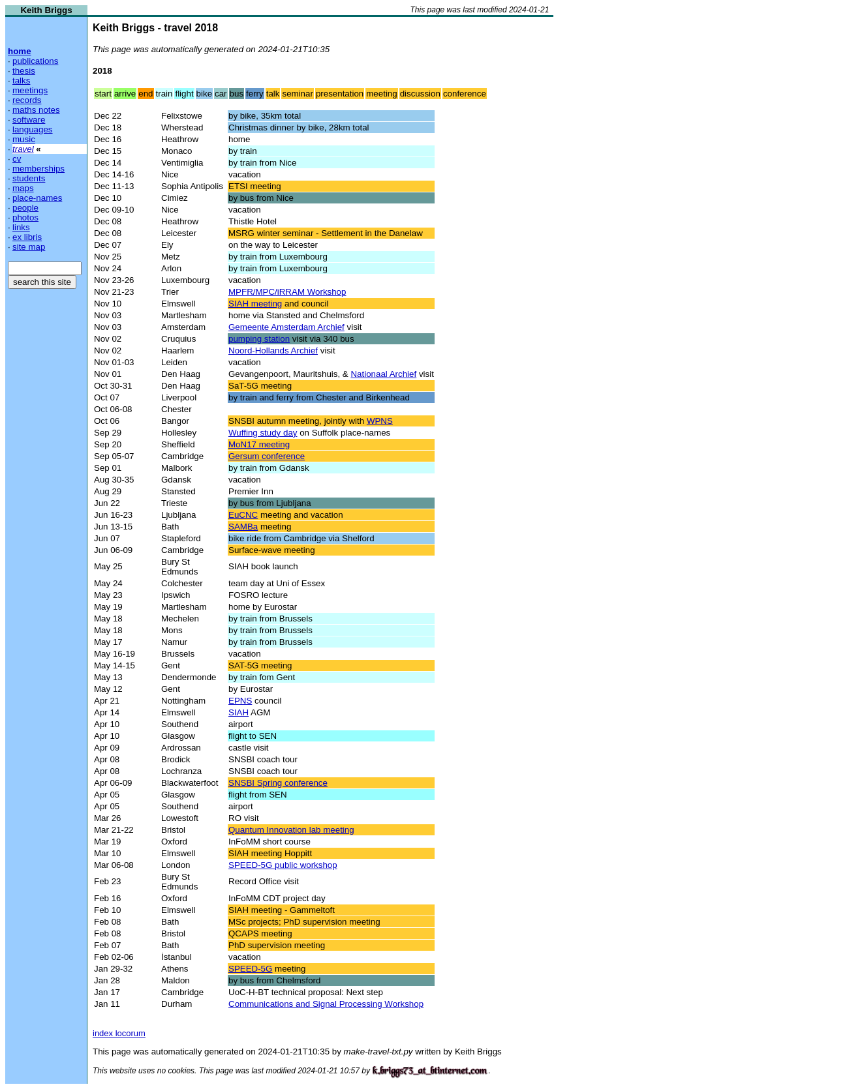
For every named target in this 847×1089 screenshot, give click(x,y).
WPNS (380, 421)
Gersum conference (266, 456)
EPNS (240, 701)
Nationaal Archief (383, 374)
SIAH (238, 712)
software (28, 120)
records (26, 100)
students (28, 178)
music (23, 139)
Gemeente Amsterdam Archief (286, 327)
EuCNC (243, 515)
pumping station (259, 339)
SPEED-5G (250, 969)
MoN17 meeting (259, 444)
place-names (37, 198)
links (21, 227)
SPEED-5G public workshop (282, 865)
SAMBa (243, 526)
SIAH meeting (255, 303)
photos (25, 217)
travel (23, 149)
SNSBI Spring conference (278, 783)
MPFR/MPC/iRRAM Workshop (287, 292)
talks (21, 80)
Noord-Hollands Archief (273, 350)
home (19, 51)
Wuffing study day (262, 433)
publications (35, 61)
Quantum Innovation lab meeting (291, 830)
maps (23, 188)
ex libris (27, 237)
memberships (38, 168)
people (25, 208)
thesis (23, 71)
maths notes (36, 110)
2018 (102, 71)
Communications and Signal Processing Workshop (326, 1004)
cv (16, 159)
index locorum (119, 1033)
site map (28, 247)
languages (32, 129)
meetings (30, 90)
